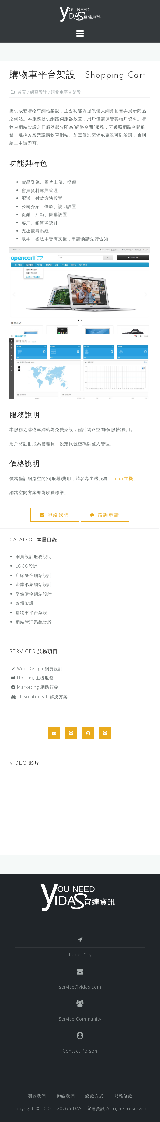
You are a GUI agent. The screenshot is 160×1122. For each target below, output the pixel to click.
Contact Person (80, 1051)
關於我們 (37, 1096)
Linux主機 (123, 478)
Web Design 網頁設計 (37, 668)
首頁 (22, 92)
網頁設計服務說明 (34, 556)
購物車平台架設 (31, 612)
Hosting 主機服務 (32, 678)
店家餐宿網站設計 (34, 575)
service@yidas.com (80, 987)
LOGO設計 (27, 566)
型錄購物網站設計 (34, 594)
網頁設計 (38, 92)
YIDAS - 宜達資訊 (87, 1108)
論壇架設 (25, 603)
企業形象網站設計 (34, 584)
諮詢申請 (105, 515)
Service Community (80, 1019)
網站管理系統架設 (34, 622)
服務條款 (123, 1096)
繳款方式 (94, 1096)
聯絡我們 (55, 515)
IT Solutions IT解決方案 (39, 696)
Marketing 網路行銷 (35, 687)
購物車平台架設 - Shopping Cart (77, 75)
